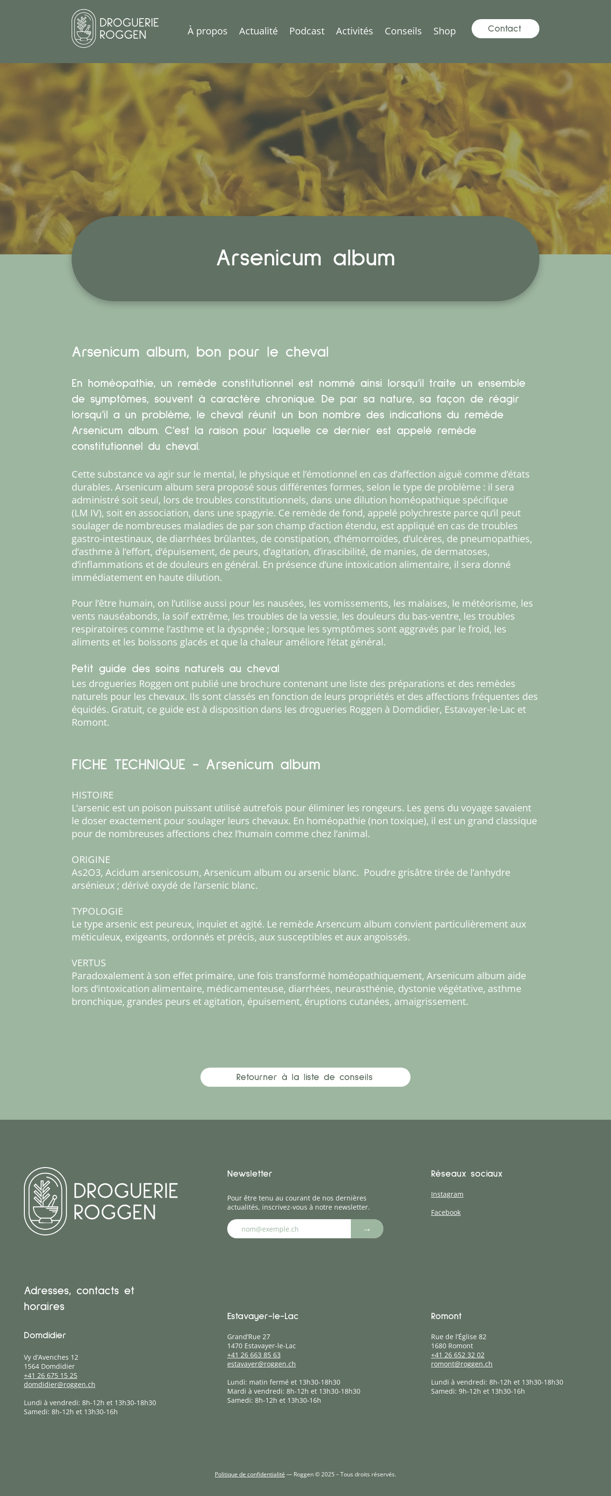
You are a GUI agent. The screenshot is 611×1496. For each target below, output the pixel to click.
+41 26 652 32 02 (458, 1354)
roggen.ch (79, 1384)
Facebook (446, 1212)
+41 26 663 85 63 (254, 1354)
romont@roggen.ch (462, 1363)
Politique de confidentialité (250, 1474)
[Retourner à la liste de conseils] (305, 1077)
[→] (367, 1228)
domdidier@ (43, 1384)
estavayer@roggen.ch (261, 1363)
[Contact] (505, 28)
